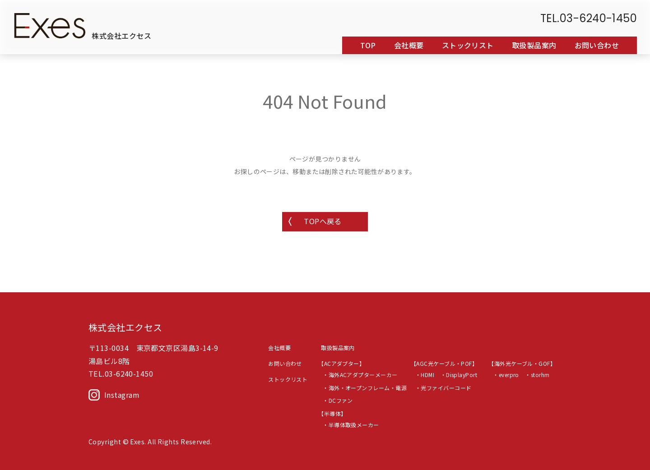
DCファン (341, 400)
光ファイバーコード (446, 388)
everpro (509, 374)
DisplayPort (461, 374)
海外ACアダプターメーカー (363, 374)
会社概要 (409, 45)
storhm (540, 374)
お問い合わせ (597, 45)
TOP (368, 45)
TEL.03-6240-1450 (588, 18)
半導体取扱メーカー (354, 425)
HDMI (427, 374)
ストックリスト (468, 45)
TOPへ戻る (323, 221)
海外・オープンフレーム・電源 (368, 388)
